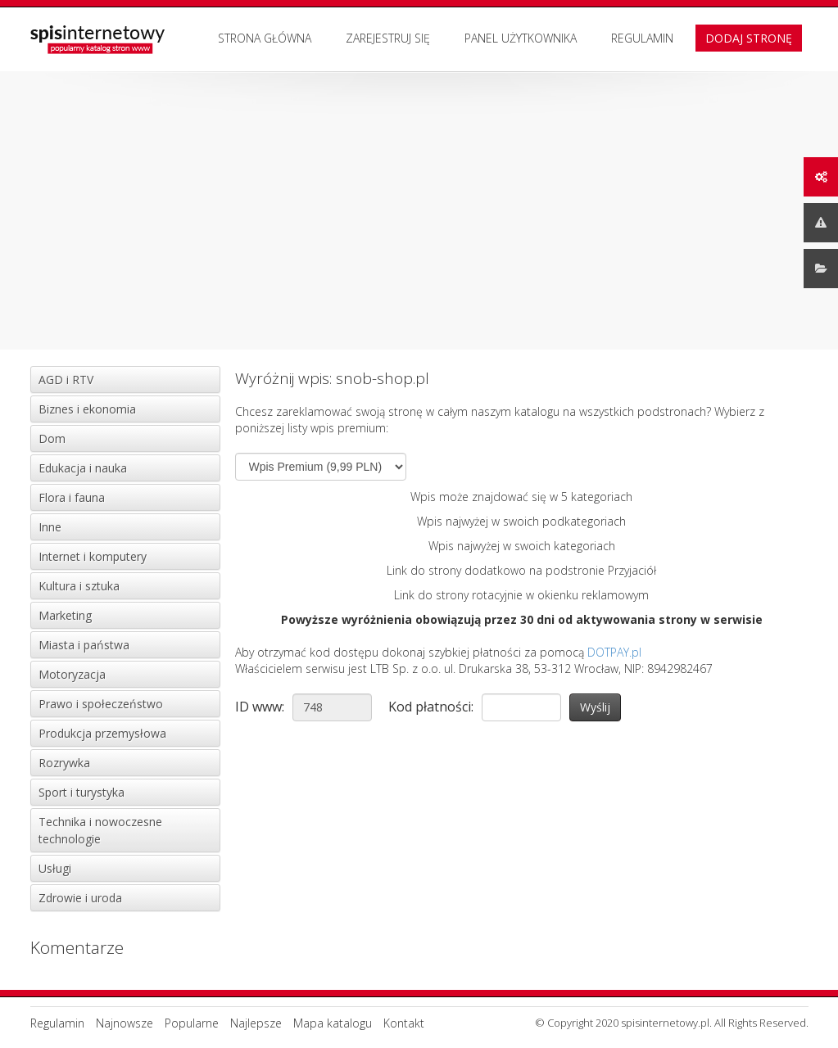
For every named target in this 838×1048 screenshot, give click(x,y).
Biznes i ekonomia (87, 409)
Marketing (65, 615)
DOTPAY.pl (614, 652)
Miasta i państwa (84, 645)
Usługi (55, 868)
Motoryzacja (72, 674)
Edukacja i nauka (83, 468)
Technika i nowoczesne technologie (100, 830)
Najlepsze (256, 1023)
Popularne (192, 1023)
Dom (52, 438)
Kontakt (403, 1023)
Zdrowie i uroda (80, 898)
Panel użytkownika (520, 38)
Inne (50, 527)
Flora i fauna (72, 497)
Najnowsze (124, 1023)
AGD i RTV (66, 379)
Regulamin (642, 38)
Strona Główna (264, 38)
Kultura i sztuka (79, 586)
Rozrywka (64, 762)
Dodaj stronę (748, 38)
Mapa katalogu (332, 1023)
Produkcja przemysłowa (102, 733)
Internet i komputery (93, 556)
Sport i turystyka (82, 792)
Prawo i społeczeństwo (101, 703)
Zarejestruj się (388, 38)
